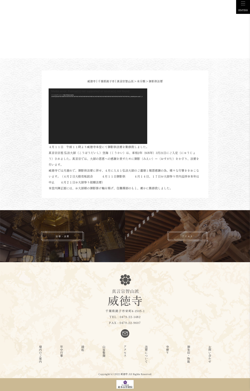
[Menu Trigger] (243, 7)
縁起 (83, 348)
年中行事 (61, 351)
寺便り (167, 349)
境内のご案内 (40, 354)
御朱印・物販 (188, 354)
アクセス (187, 236)
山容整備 (104, 351)
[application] (98, 116)
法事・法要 (62, 236)
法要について (146, 354)
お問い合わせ (210, 354)
